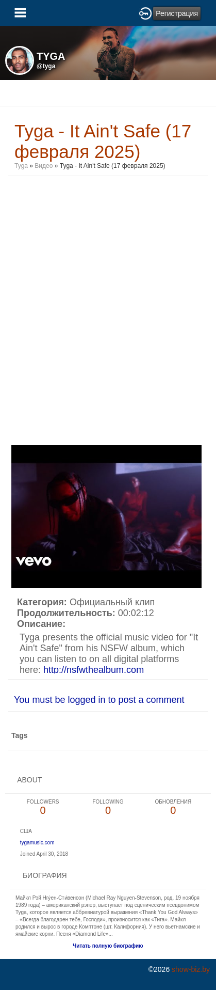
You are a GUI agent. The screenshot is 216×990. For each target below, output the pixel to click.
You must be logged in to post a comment (99, 700)
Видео (44, 165)
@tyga (46, 66)
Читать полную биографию (108, 946)
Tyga (21, 165)
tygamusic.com (37, 842)
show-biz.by (191, 969)
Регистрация (177, 13)
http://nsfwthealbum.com (93, 670)
